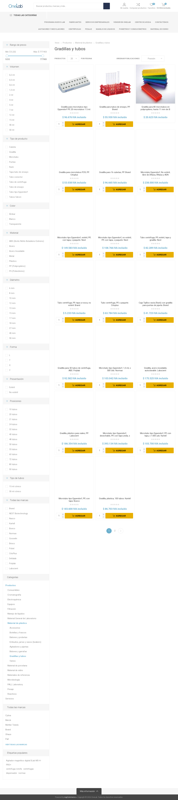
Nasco (12, 518)
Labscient (13, 568)
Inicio (57, 43)
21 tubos (13, 419)
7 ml (11, 110)
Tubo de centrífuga (17, 182)
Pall (7, 739)
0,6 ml (12, 85)
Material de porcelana (17, 665)
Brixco (12, 543)
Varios (13, 661)
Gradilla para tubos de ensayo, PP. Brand (114, 108)
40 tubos (13, 434)
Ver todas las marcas (16, 745)
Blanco (12, 219)
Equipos (11, 604)
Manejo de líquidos (16, 613)
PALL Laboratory (15, 684)
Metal (11, 256)
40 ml (11, 125)
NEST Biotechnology (18, 513)
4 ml (11, 100)
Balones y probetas (18, 637)
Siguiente (120, 530)
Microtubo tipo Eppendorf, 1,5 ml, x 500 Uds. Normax (115, 369)
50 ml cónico (15, 491)
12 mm (12, 303)
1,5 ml (12, 90)
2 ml (11, 95)
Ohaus (8, 734)
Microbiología (14, 680)
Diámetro (14, 279)
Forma (13, 347)
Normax (12, 533)
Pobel (11, 548)
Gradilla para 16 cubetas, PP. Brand (115, 172)
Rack (11, 167)
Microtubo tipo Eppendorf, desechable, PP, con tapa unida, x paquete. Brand (115, 435)
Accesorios (15, 628)
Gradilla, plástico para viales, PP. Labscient (74, 434)
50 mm (12, 338)
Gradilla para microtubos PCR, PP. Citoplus (74, 173)
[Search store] (68, 6)
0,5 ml (12, 80)
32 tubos (13, 429)
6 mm (11, 288)
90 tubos (13, 469)
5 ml (11, 105)
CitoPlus (13, 553)
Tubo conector (16, 177)
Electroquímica (14, 599)
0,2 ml (12, 75)
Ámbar (12, 214)
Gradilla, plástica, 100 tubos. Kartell (115, 498)
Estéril (12, 387)
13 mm (12, 308)
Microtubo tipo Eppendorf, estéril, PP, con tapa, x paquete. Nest (74, 238)
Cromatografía (14, 595)
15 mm (12, 313)
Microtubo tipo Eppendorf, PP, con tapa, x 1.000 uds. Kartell (155, 434)
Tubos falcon (15, 197)
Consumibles (13, 590)
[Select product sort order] (152, 58)
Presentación (17, 379)
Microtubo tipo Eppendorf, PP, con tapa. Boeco (74, 499)
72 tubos (13, 459)
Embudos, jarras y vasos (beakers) (25, 642)
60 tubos (13, 454)
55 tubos (13, 449)
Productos (10, 585)
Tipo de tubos (17, 478)
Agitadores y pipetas (19, 646)
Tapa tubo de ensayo (18, 172)
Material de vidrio (15, 670)
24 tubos (13, 424)
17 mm (12, 318)
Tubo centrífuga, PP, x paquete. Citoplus (115, 304)
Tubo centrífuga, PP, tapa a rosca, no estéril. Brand (74, 304)
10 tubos (13, 409)
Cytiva (8, 715)
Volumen (14, 66)
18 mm (12, 323)
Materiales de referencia (19, 675)
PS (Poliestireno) (16, 271)
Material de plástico (17, 623)
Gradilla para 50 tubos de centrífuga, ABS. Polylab (74, 369)
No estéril (13, 392)
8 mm (11, 293)
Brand (11, 508)
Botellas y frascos (18, 632)
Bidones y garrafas (18, 651)
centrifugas (28, 769)
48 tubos (13, 439)
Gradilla (12, 152)
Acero (12, 246)
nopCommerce (70, 797)
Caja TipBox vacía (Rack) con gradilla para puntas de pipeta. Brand (155, 304)
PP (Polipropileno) (17, 266)
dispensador (11, 773)
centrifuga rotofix (14, 769)
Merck (8, 720)
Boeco (12, 528)
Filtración (12, 609)
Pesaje (11, 689)
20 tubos (13, 414)
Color (12, 205)
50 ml (11, 130)
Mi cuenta (124, 8)
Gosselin (13, 538)
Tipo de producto (18, 138)
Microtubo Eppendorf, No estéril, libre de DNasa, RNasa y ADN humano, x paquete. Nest (155, 175)
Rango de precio (18, 44)
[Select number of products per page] (73, 58)
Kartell (12, 523)
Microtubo (13, 157)
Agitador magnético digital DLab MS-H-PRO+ (23, 762)
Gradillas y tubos (18, 656)
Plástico (13, 261)
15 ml (11, 120)
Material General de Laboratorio (22, 618)
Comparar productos (138, 8)
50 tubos (13, 444)
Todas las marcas (19, 500)
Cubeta (12, 147)
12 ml (11, 115)
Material (14, 232)
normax (21, 773)
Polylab (12, 563)
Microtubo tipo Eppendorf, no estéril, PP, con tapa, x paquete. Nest (114, 238)
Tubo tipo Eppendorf (18, 192)
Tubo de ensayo (16, 187)
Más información (87, 791)
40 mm (12, 333)
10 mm (12, 298)
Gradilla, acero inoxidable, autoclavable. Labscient (155, 369)
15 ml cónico (15, 486)
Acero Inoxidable (16, 251)
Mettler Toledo (12, 725)
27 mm (12, 328)
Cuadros (168, 58)
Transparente (15, 224)
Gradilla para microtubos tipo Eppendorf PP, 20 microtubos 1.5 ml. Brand (74, 109)
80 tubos (13, 464)
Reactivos (12, 694)
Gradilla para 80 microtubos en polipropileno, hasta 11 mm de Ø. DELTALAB (155, 109)
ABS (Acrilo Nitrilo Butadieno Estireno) (26, 241)
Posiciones (15, 401)
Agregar (80, 124)
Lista (173, 58)
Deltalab (12, 558)
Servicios (9, 698)
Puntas (12, 162)
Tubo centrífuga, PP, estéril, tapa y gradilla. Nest (155, 238)
